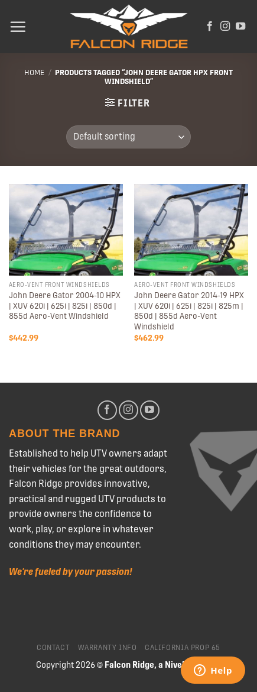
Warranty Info (107, 648)
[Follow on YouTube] (240, 26)
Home (34, 72)
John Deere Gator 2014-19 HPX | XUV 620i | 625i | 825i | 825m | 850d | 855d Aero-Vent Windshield (189, 310)
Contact (53, 648)
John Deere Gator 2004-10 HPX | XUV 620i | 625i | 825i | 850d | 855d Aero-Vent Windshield (65, 305)
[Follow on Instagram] (225, 26)
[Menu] (18, 26)
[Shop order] (128, 136)
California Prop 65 (182, 648)
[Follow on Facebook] (209, 26)
